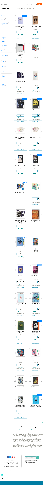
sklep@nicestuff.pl (13, 467)
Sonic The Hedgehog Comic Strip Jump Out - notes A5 (20, 195)
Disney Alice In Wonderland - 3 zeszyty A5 (20, 139)
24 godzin (4, 76)
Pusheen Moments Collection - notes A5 (20, 27)
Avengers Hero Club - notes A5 (35, 54)
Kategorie (5, 8)
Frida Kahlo (4, 61)
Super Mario (4, 42)
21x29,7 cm (4, 71)
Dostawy (16, 480)
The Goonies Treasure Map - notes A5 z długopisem (35, 223)
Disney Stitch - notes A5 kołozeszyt (35, 306)
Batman (3, 46)
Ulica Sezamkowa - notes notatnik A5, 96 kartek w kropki (36, 409)
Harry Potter (4, 36)
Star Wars (3, 38)
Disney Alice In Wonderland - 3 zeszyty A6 (35, 139)
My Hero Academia (5, 48)
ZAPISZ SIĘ (38, 461)
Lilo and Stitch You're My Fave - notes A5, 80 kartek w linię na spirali (35, 362)
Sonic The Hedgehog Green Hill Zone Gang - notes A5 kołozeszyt (36, 250)
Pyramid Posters (5, 55)
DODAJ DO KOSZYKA (20, 38)
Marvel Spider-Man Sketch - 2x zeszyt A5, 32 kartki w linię (20, 362)
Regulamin (8, 480)
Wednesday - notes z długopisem (20, 111)
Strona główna (4, 480)
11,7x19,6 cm (4, 70)
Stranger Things (4, 37)
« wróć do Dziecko (3, 13)
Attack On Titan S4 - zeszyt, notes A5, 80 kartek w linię (36, 390)
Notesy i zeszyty (4, 18)
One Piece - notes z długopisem (20, 55)
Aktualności (24, 480)
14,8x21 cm (4, 66)
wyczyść (7, 27)
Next (41, 216)
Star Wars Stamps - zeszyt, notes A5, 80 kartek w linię (20, 409)
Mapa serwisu (3, 481)
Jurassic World (4, 45)
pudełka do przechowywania (6, 24)
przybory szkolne (4, 23)
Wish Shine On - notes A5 (20, 82)
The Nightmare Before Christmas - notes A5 (35, 334)
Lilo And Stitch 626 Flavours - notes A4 (35, 195)
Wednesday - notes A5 (35, 166)
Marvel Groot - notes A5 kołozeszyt (20, 334)
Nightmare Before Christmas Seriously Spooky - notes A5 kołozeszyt (20, 222)
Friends (3, 40)
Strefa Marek (12, 480)
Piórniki (3, 19)
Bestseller (4, 85)
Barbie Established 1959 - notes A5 (36, 278)
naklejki (3, 15)
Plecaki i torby (4, 20)
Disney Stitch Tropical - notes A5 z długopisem (20, 250)
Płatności (20, 480)
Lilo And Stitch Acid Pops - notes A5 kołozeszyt (20, 278)
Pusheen (3, 41)
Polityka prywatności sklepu (31, 480)
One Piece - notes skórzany (36, 26)
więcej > (2, 50)
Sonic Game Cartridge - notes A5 (20, 167)
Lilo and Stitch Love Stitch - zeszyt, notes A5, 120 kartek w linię (20, 390)
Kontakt (37, 480)
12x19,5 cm (4, 67)
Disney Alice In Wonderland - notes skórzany (35, 83)
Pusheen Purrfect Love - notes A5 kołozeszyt (20, 306)
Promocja (3, 84)
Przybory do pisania (5, 22)
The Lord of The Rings (5, 44)
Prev (30, 216)
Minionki (3, 49)
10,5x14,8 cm (4, 69)
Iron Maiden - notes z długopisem (36, 111)
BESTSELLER (24, 15)
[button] (8, 460)
